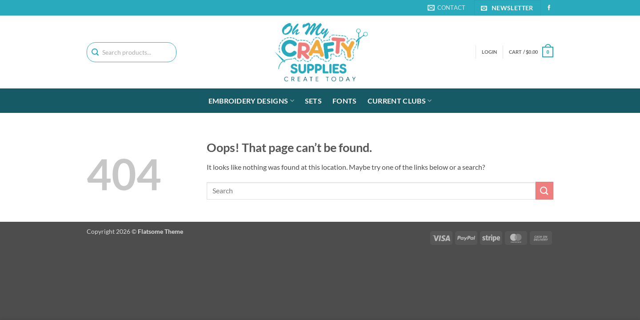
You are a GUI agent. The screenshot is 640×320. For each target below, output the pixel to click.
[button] (531, 51)
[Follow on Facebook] (549, 8)
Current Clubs (400, 100)
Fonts (344, 100)
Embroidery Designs (251, 100)
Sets (313, 100)
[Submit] (544, 190)
